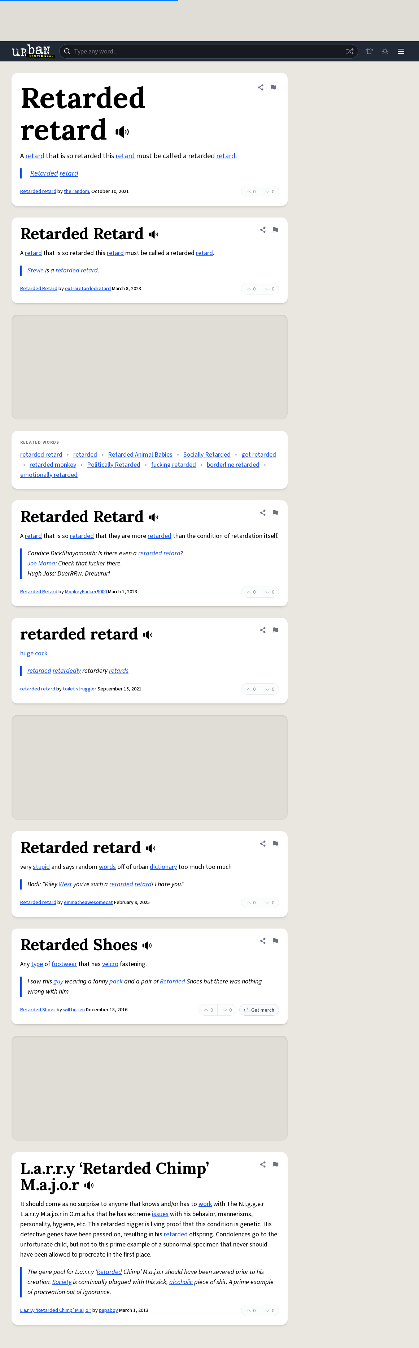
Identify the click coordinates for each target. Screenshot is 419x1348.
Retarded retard (38, 191)
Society (61, 1282)
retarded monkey (53, 464)
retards (118, 670)
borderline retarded (233, 464)
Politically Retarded (113, 464)
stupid (41, 866)
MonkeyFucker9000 (86, 591)
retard (34, 156)
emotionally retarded (49, 474)
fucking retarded (173, 464)
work (205, 1204)
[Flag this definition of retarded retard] (275, 630)
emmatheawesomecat (88, 902)
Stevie (35, 270)
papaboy (108, 1310)
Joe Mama (41, 563)
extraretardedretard (88, 288)
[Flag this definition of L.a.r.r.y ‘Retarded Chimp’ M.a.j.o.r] (275, 1164)
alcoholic (181, 1282)
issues (160, 1214)
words (107, 866)
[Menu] (400, 51)
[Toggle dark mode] (385, 51)
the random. (77, 191)
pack (116, 981)
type (37, 964)
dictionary (163, 866)
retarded (67, 270)
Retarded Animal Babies (140, 454)
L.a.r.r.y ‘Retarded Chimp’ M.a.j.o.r (55, 1310)
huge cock (33, 653)
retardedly (67, 670)
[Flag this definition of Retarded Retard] (275, 230)
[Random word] (349, 51)
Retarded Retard (38, 288)
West (65, 884)
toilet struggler (79, 689)
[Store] (369, 51)
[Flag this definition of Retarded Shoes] (275, 941)
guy (58, 981)
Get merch (259, 1010)
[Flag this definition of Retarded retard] (273, 87)
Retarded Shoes (38, 1009)
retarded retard (41, 454)
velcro (110, 964)
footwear (64, 964)
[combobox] (208, 51)
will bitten (74, 1009)
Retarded (44, 173)
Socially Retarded (207, 454)
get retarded (258, 454)
